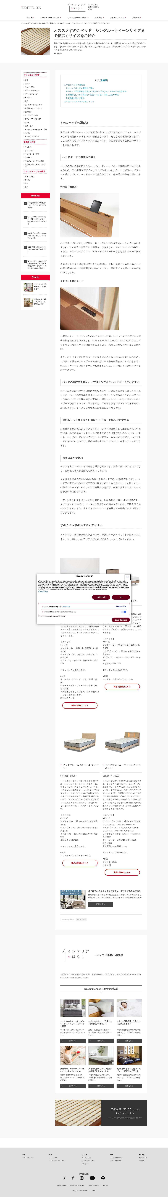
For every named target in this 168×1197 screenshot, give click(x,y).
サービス (84, 1154)
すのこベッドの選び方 (74, 85)
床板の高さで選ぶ (75, 98)
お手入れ (98, 17)
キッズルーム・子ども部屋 (34, 161)
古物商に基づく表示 (93, 1185)
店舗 (23, 1154)
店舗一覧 (135, 17)
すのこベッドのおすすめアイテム (79, 101)
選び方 (29, 17)
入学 (26, 187)
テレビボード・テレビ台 (33, 105)
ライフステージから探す (77, 17)
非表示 (104, 80)
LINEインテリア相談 (88, 1160)
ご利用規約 (105, 1185)
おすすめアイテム (117, 17)
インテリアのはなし (116, 1157)
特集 (111, 1154)
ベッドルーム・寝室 (32, 154)
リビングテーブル (31, 115)
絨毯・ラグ (29, 126)
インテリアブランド (32, 136)
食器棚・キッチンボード (33, 108)
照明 (26, 101)
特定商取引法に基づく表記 (77, 1185)
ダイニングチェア (31, 94)
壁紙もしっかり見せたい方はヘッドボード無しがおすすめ (92, 95)
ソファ (27, 83)
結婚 (26, 183)
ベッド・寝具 (29, 87)
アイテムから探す (31, 75)
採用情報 (141, 1160)
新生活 (27, 180)
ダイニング (29, 150)
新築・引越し (29, 176)
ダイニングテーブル (32, 90)
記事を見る (101, 904)
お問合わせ (85, 1164)
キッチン (28, 157)
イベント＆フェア (27, 1157)
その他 (27, 133)
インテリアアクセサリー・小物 (36, 129)
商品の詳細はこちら (80, 705)
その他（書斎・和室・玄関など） (35, 165)
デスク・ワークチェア (33, 119)
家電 (26, 80)
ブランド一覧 (53, 1157)
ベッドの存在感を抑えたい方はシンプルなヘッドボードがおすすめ (96, 91)
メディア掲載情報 (115, 1160)
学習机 (27, 122)
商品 (50, 1154)
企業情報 (141, 1154)
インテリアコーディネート (57, 1160)
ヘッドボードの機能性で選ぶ (80, 88)
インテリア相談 (86, 1157)
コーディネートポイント (50, 17)
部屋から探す (29, 142)
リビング (28, 147)
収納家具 (28, 112)
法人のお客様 (143, 1157)
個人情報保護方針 (61, 1185)
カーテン (28, 97)
